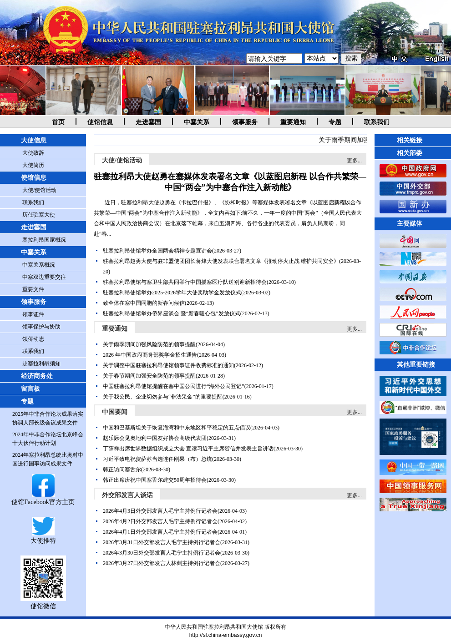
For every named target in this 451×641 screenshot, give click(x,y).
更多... (354, 160)
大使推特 (43, 537)
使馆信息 (100, 122)
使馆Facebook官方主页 (42, 498)
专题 (335, 122)
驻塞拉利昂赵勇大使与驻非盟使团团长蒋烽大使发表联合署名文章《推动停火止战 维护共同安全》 (221, 261)
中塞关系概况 (38, 265)
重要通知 (293, 122)
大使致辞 (33, 153)
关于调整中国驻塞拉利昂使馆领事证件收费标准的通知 (168, 365)
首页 (58, 122)
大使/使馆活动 (39, 190)
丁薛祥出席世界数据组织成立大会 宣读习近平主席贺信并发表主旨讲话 (188, 448)
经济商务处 (37, 376)
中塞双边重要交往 (44, 277)
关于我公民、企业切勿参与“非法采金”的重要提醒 (163, 397)
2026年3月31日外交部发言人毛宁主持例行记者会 (161, 542)
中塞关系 (196, 122)
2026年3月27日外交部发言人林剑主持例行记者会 (161, 563)
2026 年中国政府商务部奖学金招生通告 (150, 355)
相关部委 (409, 153)
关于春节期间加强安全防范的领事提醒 (149, 376)
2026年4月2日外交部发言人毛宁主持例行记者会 (160, 521)
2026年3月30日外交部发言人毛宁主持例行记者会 (161, 553)
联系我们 (377, 122)
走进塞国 (148, 122)
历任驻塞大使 (38, 215)
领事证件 (33, 314)
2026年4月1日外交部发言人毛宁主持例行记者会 (160, 532)
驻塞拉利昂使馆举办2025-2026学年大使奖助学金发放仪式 (172, 292)
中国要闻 (114, 412)
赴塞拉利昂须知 (41, 363)
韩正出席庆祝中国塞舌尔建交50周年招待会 (155, 480)
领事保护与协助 (41, 326)
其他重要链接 (416, 364)
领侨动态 (33, 339)
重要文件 (33, 289)
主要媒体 (409, 223)
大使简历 (33, 165)
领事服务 (245, 122)
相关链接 (409, 140)
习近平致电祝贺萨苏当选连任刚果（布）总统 (157, 459)
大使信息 (33, 140)
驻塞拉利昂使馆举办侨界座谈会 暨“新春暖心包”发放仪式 (171, 313)
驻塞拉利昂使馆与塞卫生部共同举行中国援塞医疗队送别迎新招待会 (185, 282)
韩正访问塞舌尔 (122, 469)
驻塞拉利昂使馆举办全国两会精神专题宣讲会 (157, 250)
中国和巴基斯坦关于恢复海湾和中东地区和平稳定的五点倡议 (176, 427)
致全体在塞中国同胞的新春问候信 (144, 303)
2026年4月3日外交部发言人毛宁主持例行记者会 (160, 511)
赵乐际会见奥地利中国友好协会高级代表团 (155, 438)
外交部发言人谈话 (127, 495)
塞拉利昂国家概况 (44, 240)
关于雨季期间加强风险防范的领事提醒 (149, 344)
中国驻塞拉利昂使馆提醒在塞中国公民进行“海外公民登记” (173, 386)
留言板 (30, 388)
